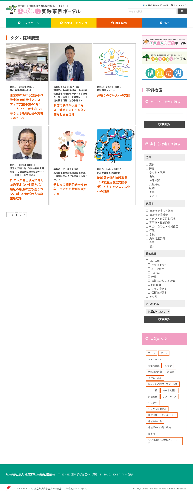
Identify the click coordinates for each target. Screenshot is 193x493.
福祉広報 (153, 261)
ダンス (163, 353)
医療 (150, 188)
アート (151, 353)
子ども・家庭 (155, 172)
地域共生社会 (155, 421)
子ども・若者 (155, 377)
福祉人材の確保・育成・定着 (163, 384)
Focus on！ (156, 284)
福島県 (151, 433)
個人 (150, 246)
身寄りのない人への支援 (113, 95)
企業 (150, 242)
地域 (150, 176)
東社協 (170, 371)
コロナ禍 (152, 390)
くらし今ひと (157, 288)
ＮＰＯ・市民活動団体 (161, 218)
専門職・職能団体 (158, 222)
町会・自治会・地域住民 (162, 226)
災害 (150, 192)
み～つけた (156, 269)
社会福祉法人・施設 (159, 210)
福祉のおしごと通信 (161, 280)
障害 (150, 168)
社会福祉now (157, 265)
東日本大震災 (169, 390)
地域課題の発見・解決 (159, 427)
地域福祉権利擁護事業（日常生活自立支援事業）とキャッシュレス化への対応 (113, 184)
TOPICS (154, 273)
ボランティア (169, 396)
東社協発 (152, 396)
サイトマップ (180, 5)
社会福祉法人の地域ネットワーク (164, 441)
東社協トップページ (158, 5)
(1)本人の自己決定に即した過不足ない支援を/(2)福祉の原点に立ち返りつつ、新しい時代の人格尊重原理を (27, 189)
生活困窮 (153, 180)
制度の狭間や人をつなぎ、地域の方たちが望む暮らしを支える (70, 110)
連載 (152, 276)
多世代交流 (153, 365)
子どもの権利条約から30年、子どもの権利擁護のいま (70, 189)
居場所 (168, 365)
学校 (150, 234)
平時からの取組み (157, 408)
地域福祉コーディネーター (161, 415)
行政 (150, 230)
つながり (152, 402)
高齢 (150, 164)
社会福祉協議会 (157, 214)
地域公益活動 (155, 371)
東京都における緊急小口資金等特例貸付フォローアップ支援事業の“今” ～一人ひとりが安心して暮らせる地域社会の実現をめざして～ (26, 106)
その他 (151, 196)
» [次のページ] (25, 214)
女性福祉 (153, 184)
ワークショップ (156, 359)
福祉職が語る (157, 292)
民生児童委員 (155, 238)
